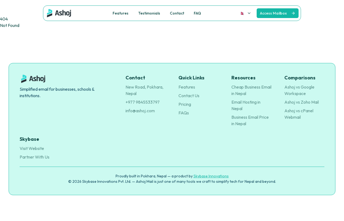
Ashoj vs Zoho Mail (301, 102)
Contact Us (188, 95)
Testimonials (149, 13)
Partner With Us (34, 157)
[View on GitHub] (278, 13)
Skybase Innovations (211, 176)
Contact (177, 13)
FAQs (183, 112)
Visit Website (32, 148)
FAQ (197, 13)
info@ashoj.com (140, 110)
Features (186, 87)
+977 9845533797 (143, 102)
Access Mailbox (273, 13)
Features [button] (120, 13)
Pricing (184, 104)
